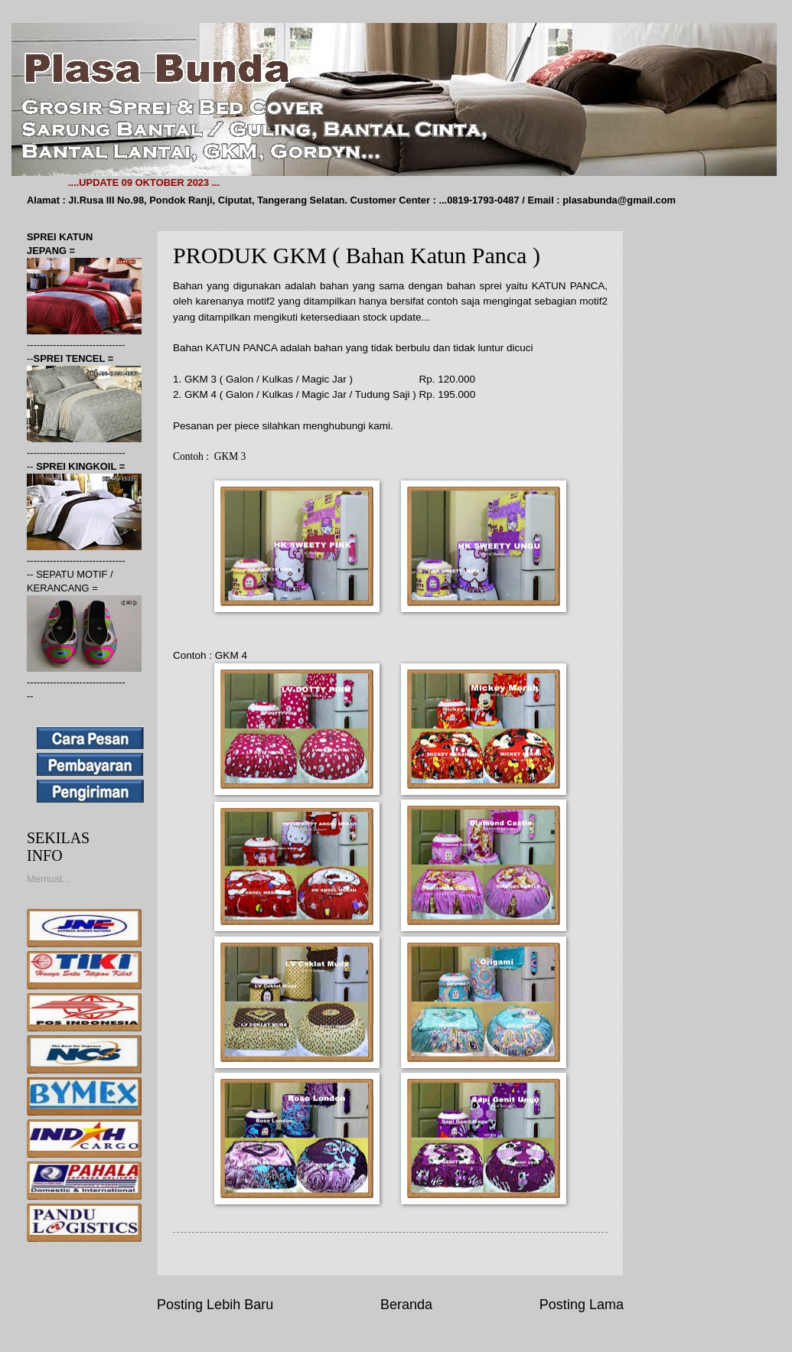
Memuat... (48, 879)
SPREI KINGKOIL (77, 466)
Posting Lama (581, 1304)
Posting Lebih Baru (215, 1304)
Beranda (406, 1304)
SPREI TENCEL (71, 358)
